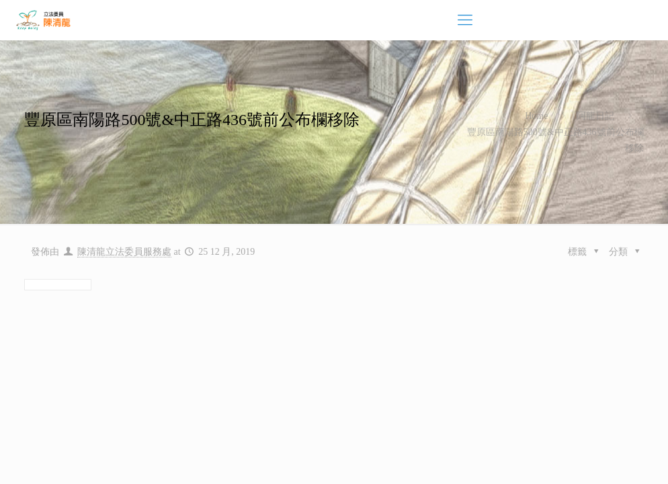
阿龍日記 (595, 116)
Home (536, 116)
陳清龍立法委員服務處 (124, 252)
